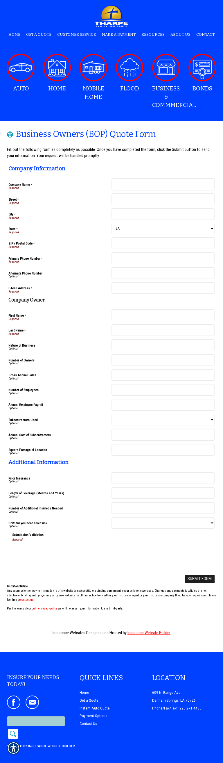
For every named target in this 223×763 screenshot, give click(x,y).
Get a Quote (89, 692)
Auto (21, 73)
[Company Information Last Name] (163, 330)
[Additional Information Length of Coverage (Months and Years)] (163, 493)
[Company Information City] (163, 214)
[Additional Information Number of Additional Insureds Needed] (163, 508)
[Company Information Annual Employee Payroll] (163, 405)
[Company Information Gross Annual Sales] (163, 375)
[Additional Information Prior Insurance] (163, 478)
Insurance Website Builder (148, 632)
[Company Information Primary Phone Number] (163, 258)
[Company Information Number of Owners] (163, 360)
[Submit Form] (200, 579)
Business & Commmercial (168, 81)
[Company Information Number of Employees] (163, 390)
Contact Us (88, 716)
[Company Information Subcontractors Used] (163, 419)
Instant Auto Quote (95, 700)
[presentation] (56, 553)
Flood (129, 73)
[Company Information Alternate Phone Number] (163, 273)
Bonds (202, 73)
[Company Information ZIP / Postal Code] (163, 243)
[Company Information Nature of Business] (163, 345)
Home (57, 73)
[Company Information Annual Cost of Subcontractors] (163, 435)
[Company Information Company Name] (163, 184)
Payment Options (93, 708)
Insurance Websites (69, 632)
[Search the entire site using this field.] (36, 714)
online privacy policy (44, 608)
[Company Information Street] (163, 199)
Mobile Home (93, 77)
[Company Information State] (163, 228)
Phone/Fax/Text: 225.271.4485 (177, 700)
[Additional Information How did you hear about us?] (163, 523)
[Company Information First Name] (163, 315)
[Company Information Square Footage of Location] (163, 450)
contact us (26, 599)
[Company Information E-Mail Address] (163, 288)
